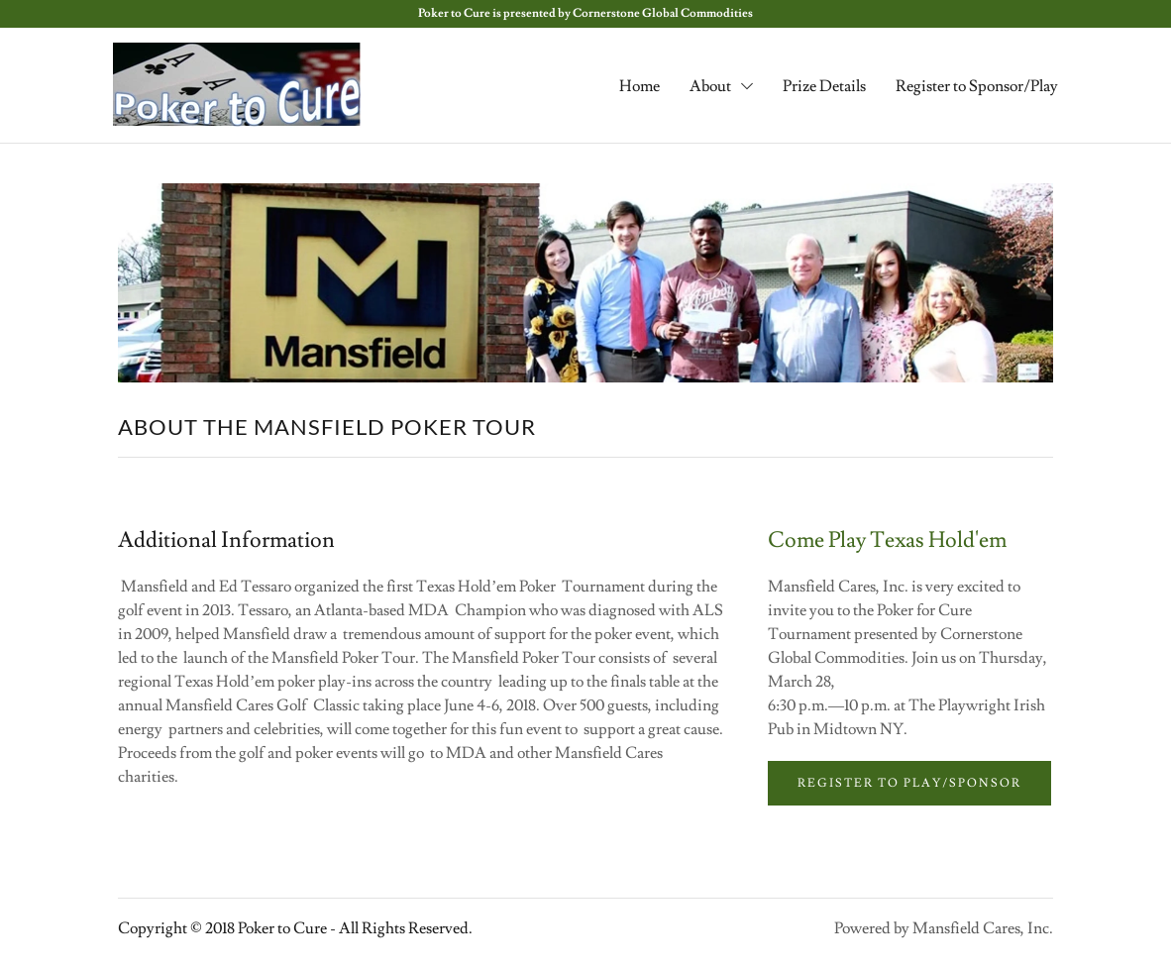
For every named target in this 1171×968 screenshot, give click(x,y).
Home (639, 86)
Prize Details (824, 86)
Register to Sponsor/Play (977, 86)
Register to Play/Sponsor (909, 783)
